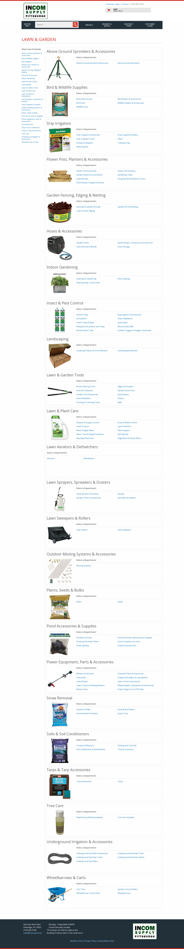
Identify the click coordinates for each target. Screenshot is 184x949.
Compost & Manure (85, 745)
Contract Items (128, 25)
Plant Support (124, 430)
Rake (120, 402)
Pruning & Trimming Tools (88, 402)
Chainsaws (81, 677)
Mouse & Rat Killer (126, 326)
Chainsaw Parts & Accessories (131, 673)
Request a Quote (107, 25)
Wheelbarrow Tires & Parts (88, 893)
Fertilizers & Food (84, 637)
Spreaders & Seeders (127, 497)
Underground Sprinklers (87, 861)
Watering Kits (82, 146)
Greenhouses (82, 178)
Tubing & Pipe (124, 143)
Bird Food (80, 103)
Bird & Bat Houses (84, 99)
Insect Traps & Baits (85, 322)
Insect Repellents (125, 318)
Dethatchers (88, 458)
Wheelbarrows (124, 893)
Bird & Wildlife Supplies (30, 58)
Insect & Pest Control (29, 81)
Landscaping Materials (128, 350)
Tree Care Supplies (126, 817)
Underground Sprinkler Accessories (92, 853)
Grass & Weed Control (127, 422)
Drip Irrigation (27, 61)
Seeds (120, 601)
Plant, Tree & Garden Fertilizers (90, 434)
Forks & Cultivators (84, 390)
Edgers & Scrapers (126, 386)
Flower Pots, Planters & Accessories (30, 66)
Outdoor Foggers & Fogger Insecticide (134, 330)
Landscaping (26, 84)
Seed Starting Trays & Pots (88, 282)
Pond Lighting (82, 645)
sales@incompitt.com (32, 933)
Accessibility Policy (106, 941)
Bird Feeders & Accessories (129, 99)
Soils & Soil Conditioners (31, 127)
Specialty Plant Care (85, 438)
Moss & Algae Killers (85, 430)
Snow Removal (27, 124)
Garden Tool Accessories (87, 394)
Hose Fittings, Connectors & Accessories (135, 242)
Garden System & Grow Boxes (89, 174)
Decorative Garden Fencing (88, 207)
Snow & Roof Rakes (126, 709)
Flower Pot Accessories (86, 171)
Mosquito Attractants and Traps (90, 326)
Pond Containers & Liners (129, 641)
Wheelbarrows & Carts (30, 142)
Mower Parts (82, 689)
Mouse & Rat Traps (84, 330)
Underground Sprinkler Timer (131, 853)
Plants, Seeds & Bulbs (30, 113)
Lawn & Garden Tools (30, 88)
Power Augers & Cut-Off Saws (131, 689)
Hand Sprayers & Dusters (87, 494)
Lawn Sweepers (124, 529)
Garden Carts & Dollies (127, 889)
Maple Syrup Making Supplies (89, 817)
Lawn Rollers (82, 529)
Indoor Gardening (28, 78)
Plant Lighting (124, 278)
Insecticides (123, 322)
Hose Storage (124, 246)
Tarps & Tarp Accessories (31, 130)
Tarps (120, 781)
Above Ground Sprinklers (129, 63)
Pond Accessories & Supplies (32, 116)
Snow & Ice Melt (83, 709)
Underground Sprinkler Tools (89, 857)
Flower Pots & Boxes (127, 171)
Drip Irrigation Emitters (128, 135)
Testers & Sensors (126, 749)
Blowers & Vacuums (85, 673)
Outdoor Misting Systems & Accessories (32, 108)
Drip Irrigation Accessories (88, 135)
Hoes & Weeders (83, 398)
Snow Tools (123, 713)
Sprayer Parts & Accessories (88, 497)
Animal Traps (82, 314)
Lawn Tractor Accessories (129, 681)
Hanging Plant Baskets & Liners (132, 178)
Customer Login (112, 4)
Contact (125, 4)
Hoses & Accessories (29, 75)
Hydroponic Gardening (86, 278)
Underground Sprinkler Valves (131, 857)
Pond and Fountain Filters (87, 641)
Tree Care (25, 134)
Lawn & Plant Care (28, 91)
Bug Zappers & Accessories (130, 314)
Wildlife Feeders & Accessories (131, 103)
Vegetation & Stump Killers (129, 438)
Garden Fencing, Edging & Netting (31, 71)
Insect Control (82, 426)
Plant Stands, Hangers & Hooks (90, 182)
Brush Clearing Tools (85, 386)
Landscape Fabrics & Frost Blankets (91, 350)
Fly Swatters (81, 318)
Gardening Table (125, 174)
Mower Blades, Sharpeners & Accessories (136, 685)
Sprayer (121, 494)
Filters (120, 139)
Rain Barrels (123, 434)
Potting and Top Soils (127, 745)
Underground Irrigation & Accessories (31, 138)
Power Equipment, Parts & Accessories (31, 120)
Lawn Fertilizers (124, 426)
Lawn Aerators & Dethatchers (28, 95)
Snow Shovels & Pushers (87, 713)
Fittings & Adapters (84, 143)
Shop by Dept (27, 25)
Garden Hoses (82, 242)
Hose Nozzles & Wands (86, 246)
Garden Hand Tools (126, 390)
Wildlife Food (82, 107)
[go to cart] (133, 10)
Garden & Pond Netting (128, 207)
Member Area (76, 941)
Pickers (121, 398)
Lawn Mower (82, 681)
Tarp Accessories (83, 781)
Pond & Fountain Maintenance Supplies (135, 637)
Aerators (51, 458)
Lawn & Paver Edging (85, 210)
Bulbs (78, 601)
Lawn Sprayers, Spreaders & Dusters (32, 100)
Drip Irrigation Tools (85, 139)
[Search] (75, 24)
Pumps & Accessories (127, 645)
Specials (89, 25)
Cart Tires (80, 889)
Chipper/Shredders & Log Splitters (133, 677)
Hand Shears (123, 394)
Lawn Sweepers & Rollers (31, 104)
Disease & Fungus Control (87, 422)
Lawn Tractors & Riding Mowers (90, 685)
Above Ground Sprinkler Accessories (92, 63)
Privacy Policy (90, 941)
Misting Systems (83, 565)
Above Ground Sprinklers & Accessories (32, 54)
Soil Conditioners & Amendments (90, 749)
